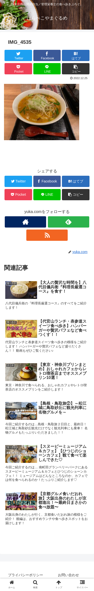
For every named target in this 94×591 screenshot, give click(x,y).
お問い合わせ (68, 575)
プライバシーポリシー (25, 575)
